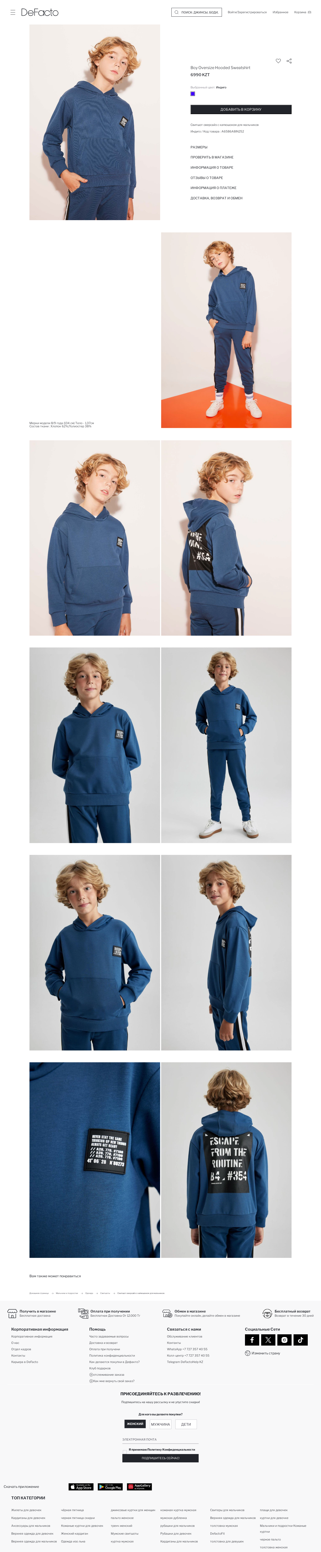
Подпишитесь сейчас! (161, 1458)
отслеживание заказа (106, 1375)
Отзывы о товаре (207, 178)
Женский (135, 1424)
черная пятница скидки (78, 1518)
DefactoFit (217, 1533)
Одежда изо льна (73, 1541)
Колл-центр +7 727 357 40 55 (188, 1355)
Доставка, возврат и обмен (217, 198)
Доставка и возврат (103, 1343)
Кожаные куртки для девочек (82, 1526)
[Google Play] (110, 1486)
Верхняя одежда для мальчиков (34, 1541)
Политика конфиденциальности (112, 1355)
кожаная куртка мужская (178, 1510)
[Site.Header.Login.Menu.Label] (13, 12)
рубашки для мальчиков (177, 1526)
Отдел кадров (21, 1349)
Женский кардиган (74, 1533)
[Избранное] (280, 12)
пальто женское (122, 1518)
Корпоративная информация (31, 1336)
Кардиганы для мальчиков (179, 1541)
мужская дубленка (173, 1518)
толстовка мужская (224, 1526)
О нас (15, 1343)
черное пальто (270, 1539)
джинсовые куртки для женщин (133, 1510)
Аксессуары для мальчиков (30, 1526)
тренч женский (121, 1526)
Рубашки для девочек (176, 1533)
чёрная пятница (72, 1510)
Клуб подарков (100, 1368)
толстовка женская (274, 1547)
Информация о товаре (212, 167)
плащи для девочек (274, 1510)
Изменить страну (266, 1353)
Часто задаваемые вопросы (108, 1336)
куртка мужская (122, 1541)
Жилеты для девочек (26, 1510)
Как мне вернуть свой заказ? (111, 1381)
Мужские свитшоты (124, 1533)
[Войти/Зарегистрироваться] (247, 12)
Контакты (18, 1355)
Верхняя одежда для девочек (32, 1533)
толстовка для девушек (227, 1541)
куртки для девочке (274, 1518)
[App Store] (81, 1486)
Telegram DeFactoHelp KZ (185, 1362)
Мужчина (160, 1424)
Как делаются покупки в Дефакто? (114, 1362)
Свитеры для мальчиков (227, 1510)
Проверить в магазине (212, 157)
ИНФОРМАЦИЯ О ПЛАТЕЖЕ (213, 188)
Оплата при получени (104, 1349)
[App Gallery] (139, 1486)
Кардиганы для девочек (28, 1518)
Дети (186, 1424)
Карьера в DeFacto (24, 1362)
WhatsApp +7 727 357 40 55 (187, 1349)
